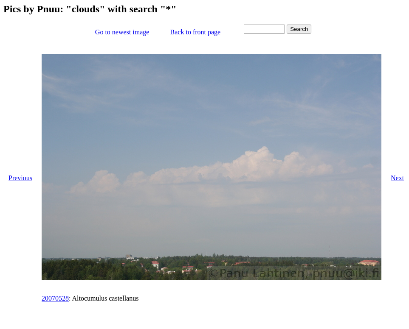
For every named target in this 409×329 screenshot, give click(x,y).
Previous (20, 177)
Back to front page (195, 32)
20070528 (55, 298)
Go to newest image (122, 32)
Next (397, 177)
